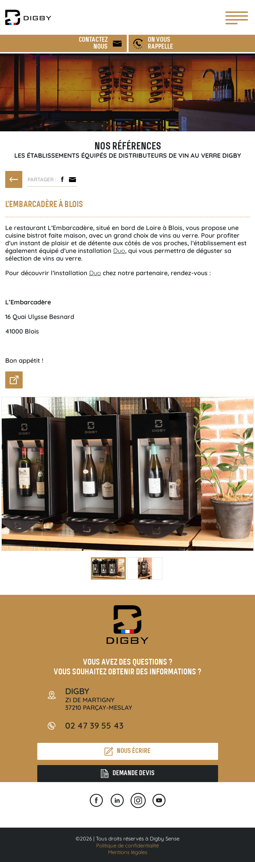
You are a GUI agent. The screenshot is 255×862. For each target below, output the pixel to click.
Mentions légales (127, 852)
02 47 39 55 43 (94, 725)
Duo (119, 251)
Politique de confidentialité (127, 845)
